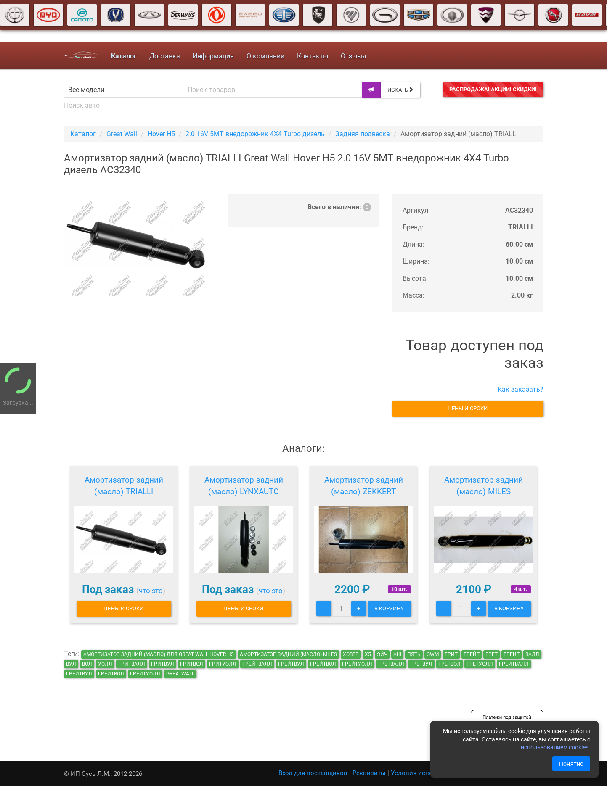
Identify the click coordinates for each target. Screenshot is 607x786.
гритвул (162, 664)
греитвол (111, 674)
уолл (105, 664)
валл (532, 654)
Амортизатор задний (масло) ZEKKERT (363, 485)
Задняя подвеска (362, 134)
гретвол (449, 664)
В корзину (389, 608)
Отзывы (353, 56)
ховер (351, 654)
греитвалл (514, 664)
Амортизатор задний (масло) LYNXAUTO (243, 485)
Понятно (571, 763)
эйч (382, 654)
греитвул (79, 674)
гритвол (191, 664)
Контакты (312, 56)
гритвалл (131, 664)
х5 (368, 654)
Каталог (83, 134)
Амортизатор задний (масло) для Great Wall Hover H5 (158, 654)
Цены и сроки (468, 408)
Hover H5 (161, 134)
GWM (433, 654)
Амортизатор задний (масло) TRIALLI (124, 485)
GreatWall (180, 674)
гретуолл (480, 664)
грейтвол (323, 664)
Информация (212, 56)
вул (71, 664)
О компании (265, 56)
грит (451, 654)
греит (512, 654)
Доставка (164, 56)
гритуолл (222, 664)
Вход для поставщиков (312, 773)
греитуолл (145, 674)
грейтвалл (257, 664)
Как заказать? (520, 389)
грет (491, 654)
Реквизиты (369, 773)
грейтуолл (357, 664)
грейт (472, 654)
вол (87, 664)
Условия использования (428, 773)
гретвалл (391, 664)
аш (397, 654)
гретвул (421, 664)
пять (414, 654)
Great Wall (121, 134)
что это (151, 590)
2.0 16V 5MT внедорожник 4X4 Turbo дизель (255, 134)
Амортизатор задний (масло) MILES (483, 485)
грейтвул (291, 664)
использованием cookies (554, 747)
